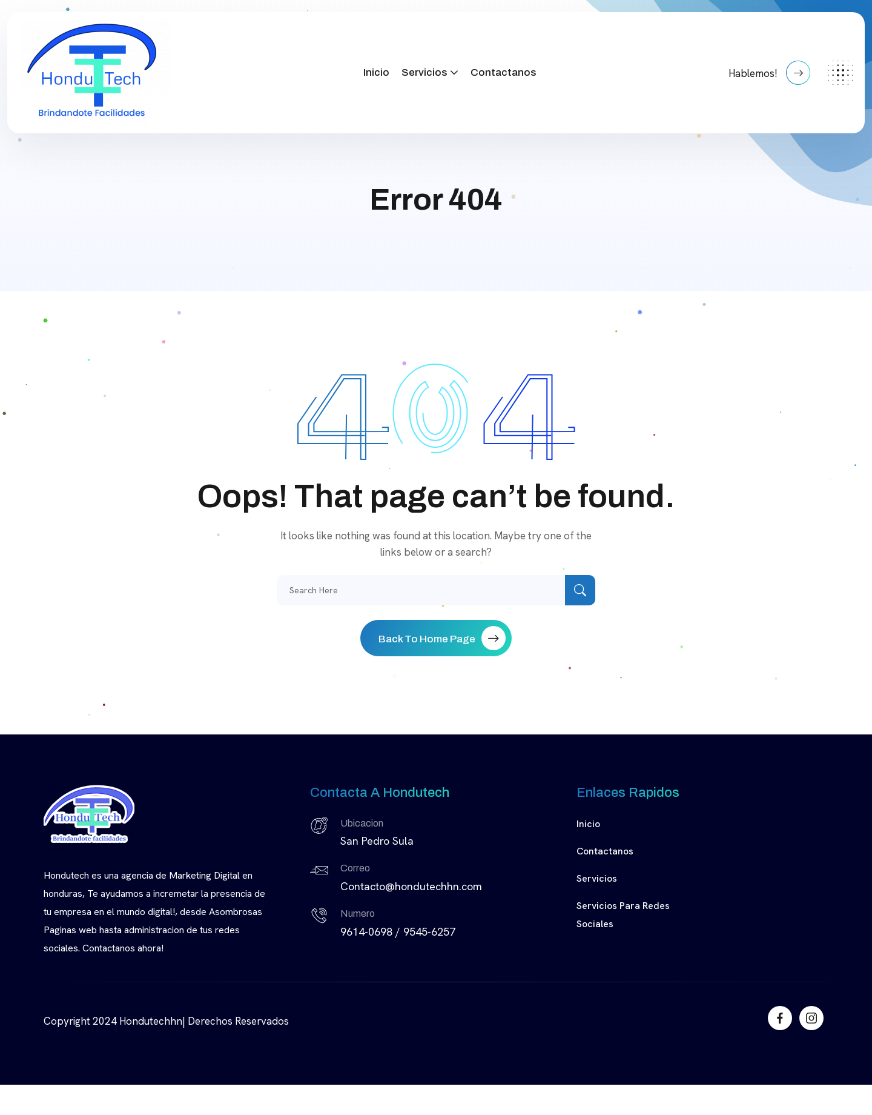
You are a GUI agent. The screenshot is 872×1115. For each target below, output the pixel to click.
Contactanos (503, 72)
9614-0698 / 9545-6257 (397, 932)
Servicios (424, 72)
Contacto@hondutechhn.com (411, 886)
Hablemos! (769, 73)
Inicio (376, 72)
